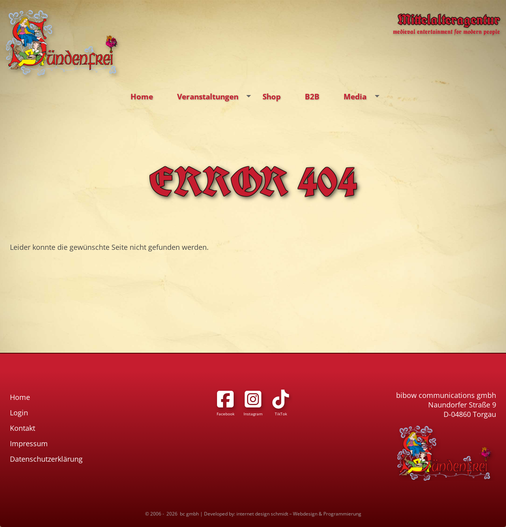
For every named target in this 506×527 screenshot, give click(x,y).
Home (141, 96)
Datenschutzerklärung (46, 459)
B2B (312, 96)
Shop (271, 96)
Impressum (29, 443)
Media (363, 97)
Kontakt (22, 428)
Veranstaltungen (216, 97)
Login (19, 412)
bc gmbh (189, 513)
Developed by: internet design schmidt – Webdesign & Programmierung (282, 513)
